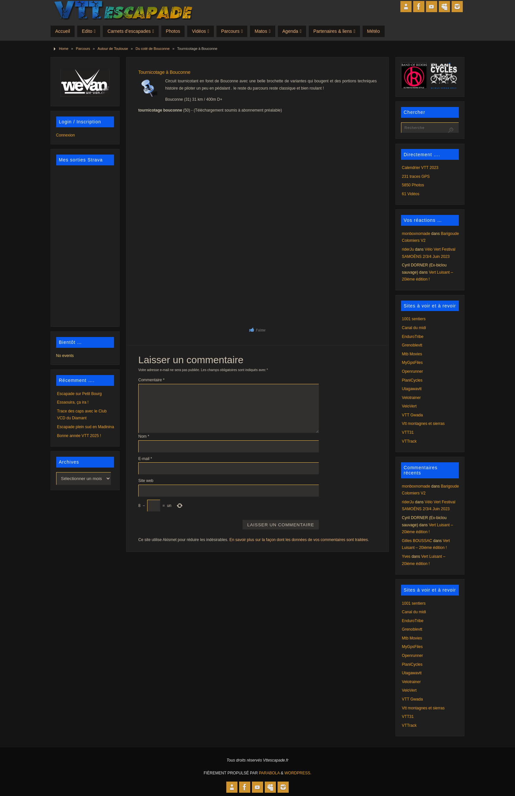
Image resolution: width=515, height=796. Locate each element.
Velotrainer (411, 397)
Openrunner (412, 371)
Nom (143, 436)
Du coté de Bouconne (153, 49)
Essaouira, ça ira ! (73, 402)
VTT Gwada (412, 415)
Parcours (83, 49)
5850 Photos (413, 185)
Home (63, 49)
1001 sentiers (414, 319)
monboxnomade (416, 233)
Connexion (65, 135)
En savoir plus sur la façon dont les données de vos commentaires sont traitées (298, 539)
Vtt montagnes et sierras (423, 423)
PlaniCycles (412, 380)
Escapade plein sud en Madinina (85, 427)
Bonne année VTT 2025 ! (79, 435)
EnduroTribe (413, 336)
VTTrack (409, 441)
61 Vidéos (410, 194)
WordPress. (297, 773)
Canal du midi (414, 327)
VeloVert (409, 406)
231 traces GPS (416, 176)
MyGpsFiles (412, 362)
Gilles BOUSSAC (417, 540)
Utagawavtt (412, 389)
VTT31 (408, 432)
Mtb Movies (412, 354)
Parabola (269, 773)
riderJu (408, 249)
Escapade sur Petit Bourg (79, 393)
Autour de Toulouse (113, 49)
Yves (406, 556)
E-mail (145, 458)
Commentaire (151, 380)
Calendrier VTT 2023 (420, 167)
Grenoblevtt (412, 345)
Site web (145, 480)
